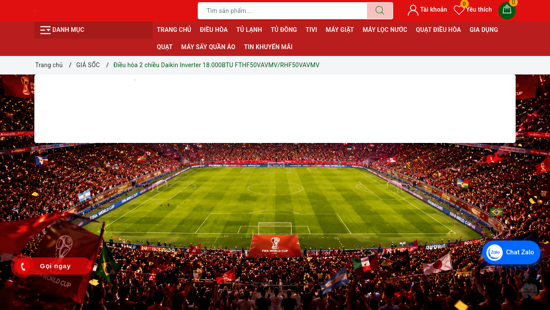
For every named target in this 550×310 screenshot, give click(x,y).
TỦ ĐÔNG (284, 29)
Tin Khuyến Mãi (268, 46)
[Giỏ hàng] (507, 10)
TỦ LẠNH (249, 29)
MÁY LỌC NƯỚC (385, 29)
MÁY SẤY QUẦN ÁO (208, 46)
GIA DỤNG (484, 29)
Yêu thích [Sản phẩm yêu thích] (473, 9)
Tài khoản (427, 9)
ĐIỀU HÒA (214, 29)
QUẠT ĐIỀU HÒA (438, 29)
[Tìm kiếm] (380, 10)
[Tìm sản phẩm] (282, 10)
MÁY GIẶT (340, 29)
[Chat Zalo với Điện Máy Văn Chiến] (509, 251)
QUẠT (165, 46)
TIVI (311, 29)
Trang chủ (174, 29)
